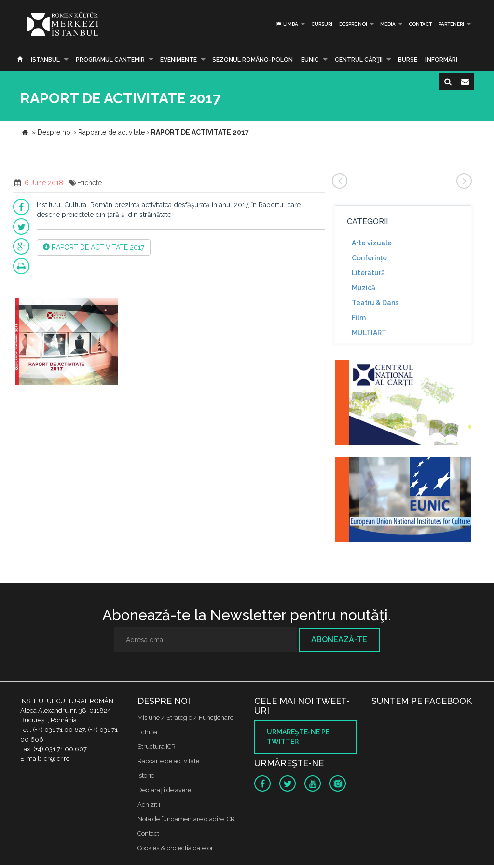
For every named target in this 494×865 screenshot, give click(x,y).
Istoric (145, 775)
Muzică (363, 288)
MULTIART (369, 333)
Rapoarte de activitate (168, 761)
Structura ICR (156, 746)
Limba (286, 24)
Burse (407, 59)
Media (388, 24)
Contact (420, 24)
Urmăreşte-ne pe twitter (298, 736)
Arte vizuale (372, 243)
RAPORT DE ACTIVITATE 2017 (93, 247)
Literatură (368, 273)
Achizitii (148, 804)
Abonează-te (339, 639)
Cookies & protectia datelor (175, 847)
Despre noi (353, 24)
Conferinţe (369, 258)
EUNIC (310, 59)
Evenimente (178, 59)
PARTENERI (451, 24)
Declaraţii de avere (164, 790)
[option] (67, 342)
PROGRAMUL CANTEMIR (110, 59)
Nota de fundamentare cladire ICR (186, 819)
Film (359, 318)
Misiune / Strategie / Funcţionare (185, 717)
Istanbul (45, 59)
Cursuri (321, 24)
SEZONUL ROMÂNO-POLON (252, 59)
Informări (441, 59)
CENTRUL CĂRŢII (359, 59)
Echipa (147, 732)
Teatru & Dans (375, 303)
